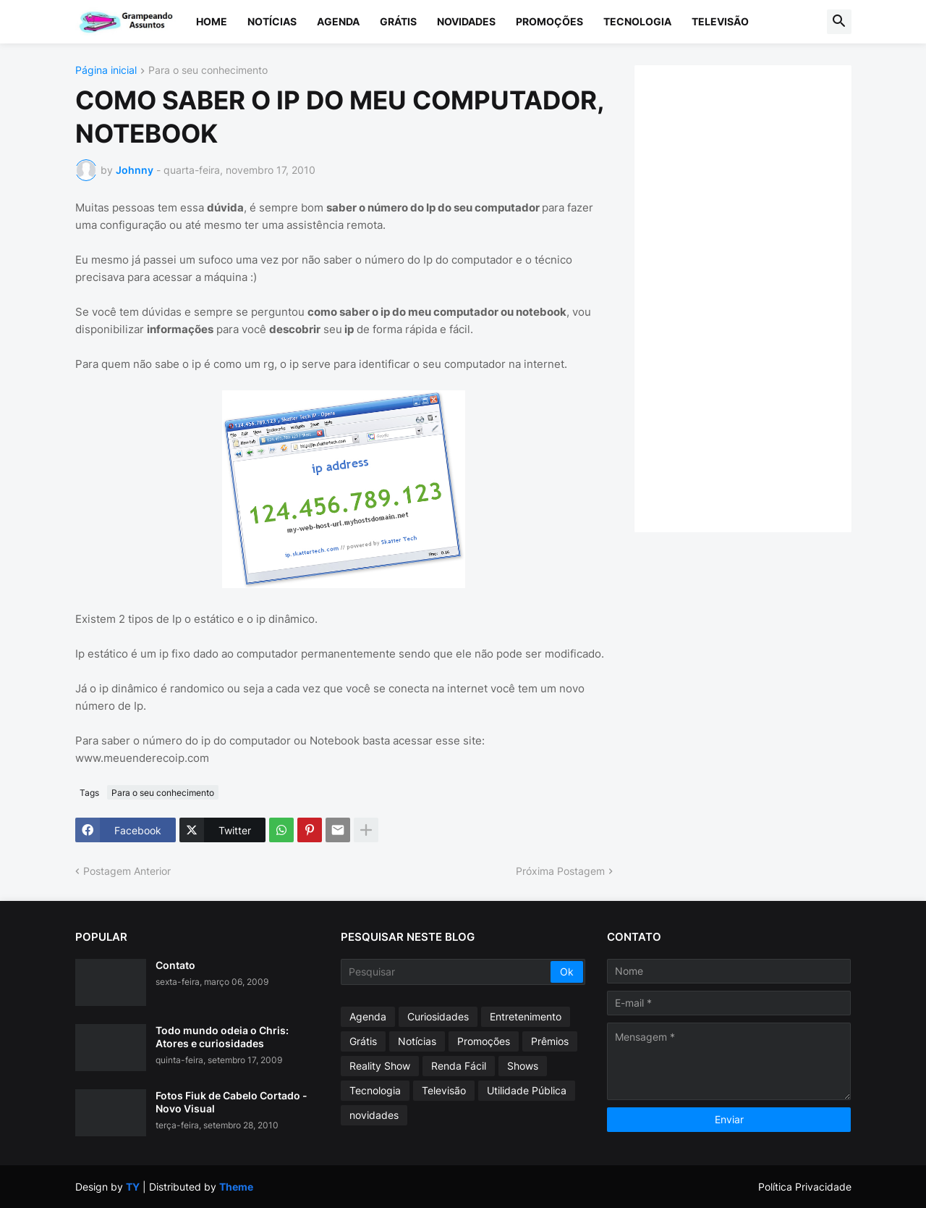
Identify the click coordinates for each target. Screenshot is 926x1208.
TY (133, 1186)
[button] (839, 21)
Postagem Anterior (127, 871)
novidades (374, 1115)
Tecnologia (637, 21)
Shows (522, 1066)
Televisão (720, 21)
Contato (175, 965)
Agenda (338, 21)
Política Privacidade (804, 1186)
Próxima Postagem (560, 871)
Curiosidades (438, 1016)
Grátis (398, 21)
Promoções (549, 21)
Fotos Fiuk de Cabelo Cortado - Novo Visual (231, 1102)
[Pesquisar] (447, 972)
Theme (236, 1186)
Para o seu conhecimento (208, 70)
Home (211, 21)
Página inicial (106, 70)
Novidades (466, 21)
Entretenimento (525, 1016)
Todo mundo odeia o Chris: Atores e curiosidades (222, 1036)
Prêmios (550, 1041)
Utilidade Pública (526, 1090)
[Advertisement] (757, 297)
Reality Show (379, 1066)
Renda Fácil (458, 1066)
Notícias (272, 21)
